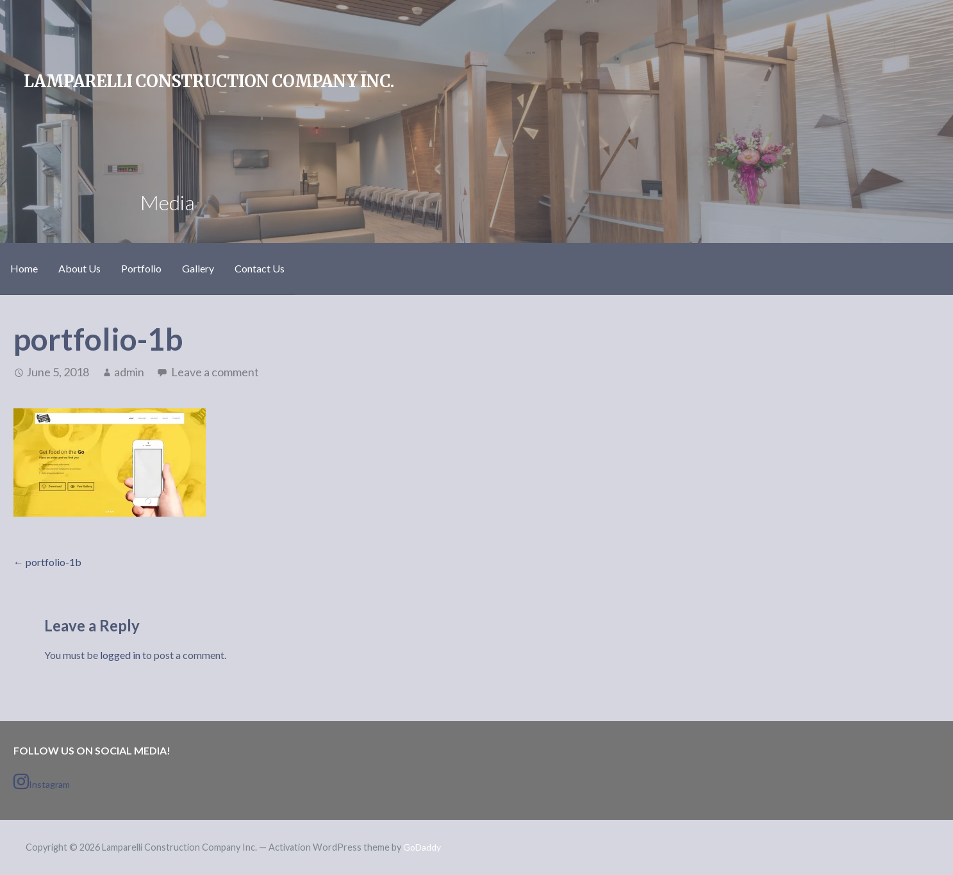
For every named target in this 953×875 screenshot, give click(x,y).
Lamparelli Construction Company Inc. (209, 81)
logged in (120, 655)
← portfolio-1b (47, 562)
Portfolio (141, 268)
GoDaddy (422, 847)
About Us (79, 268)
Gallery (198, 268)
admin (129, 372)
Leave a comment (215, 372)
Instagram (41, 781)
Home (24, 268)
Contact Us (260, 268)
